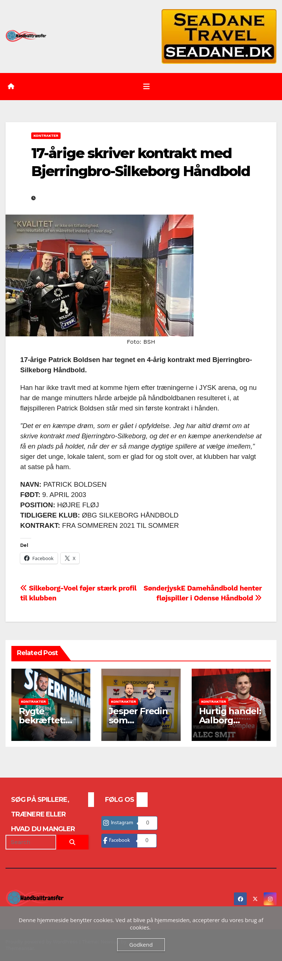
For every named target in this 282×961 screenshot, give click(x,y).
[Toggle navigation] (146, 87)
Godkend (141, 944)
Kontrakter (45, 136)
